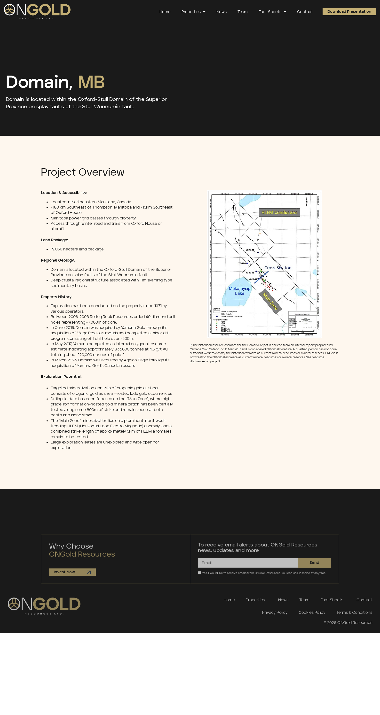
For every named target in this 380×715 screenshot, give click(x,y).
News (221, 11)
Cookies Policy (312, 612)
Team (243, 11)
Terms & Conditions (354, 612)
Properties (194, 11)
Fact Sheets (272, 11)
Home (165, 11)
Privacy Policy (275, 612)
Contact (305, 11)
